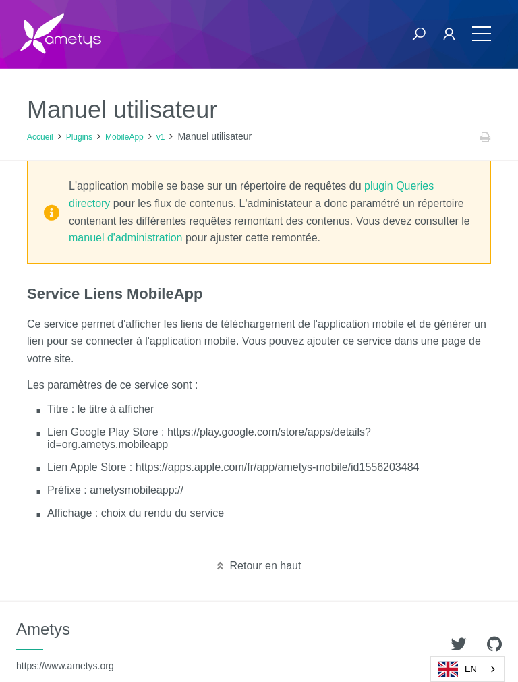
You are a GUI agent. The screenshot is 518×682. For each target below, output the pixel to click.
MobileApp (124, 137)
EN (457, 669)
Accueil (40, 137)
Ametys (65, 645)
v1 (160, 137)
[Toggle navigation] (481, 34)
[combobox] (467, 669)
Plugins (79, 137)
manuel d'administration (125, 238)
